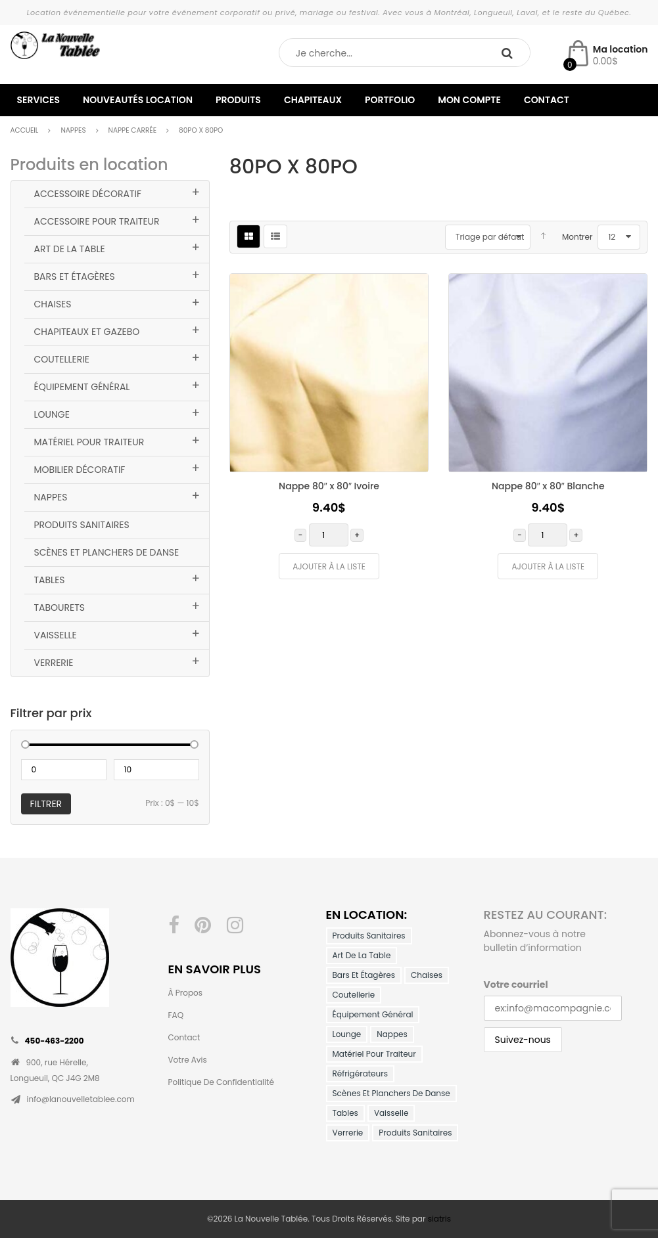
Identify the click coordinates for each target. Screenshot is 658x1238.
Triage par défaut (490, 236)
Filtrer (46, 803)
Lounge (52, 414)
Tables (49, 579)
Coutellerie (61, 359)
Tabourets (59, 607)
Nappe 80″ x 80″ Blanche (548, 486)
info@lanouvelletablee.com (81, 1099)
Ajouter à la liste (329, 566)
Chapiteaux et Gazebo (87, 331)
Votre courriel (516, 984)
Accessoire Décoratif (87, 193)
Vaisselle (55, 635)
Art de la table (69, 248)
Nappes (72, 130)
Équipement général (82, 386)
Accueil (25, 130)
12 (611, 236)
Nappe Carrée (132, 130)
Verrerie (54, 662)
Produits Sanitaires (81, 524)
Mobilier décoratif (80, 469)
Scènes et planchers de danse (106, 552)
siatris (439, 1218)
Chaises (53, 304)
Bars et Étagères (74, 276)
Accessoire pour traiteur (97, 221)
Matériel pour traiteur (89, 442)
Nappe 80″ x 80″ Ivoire (329, 486)
